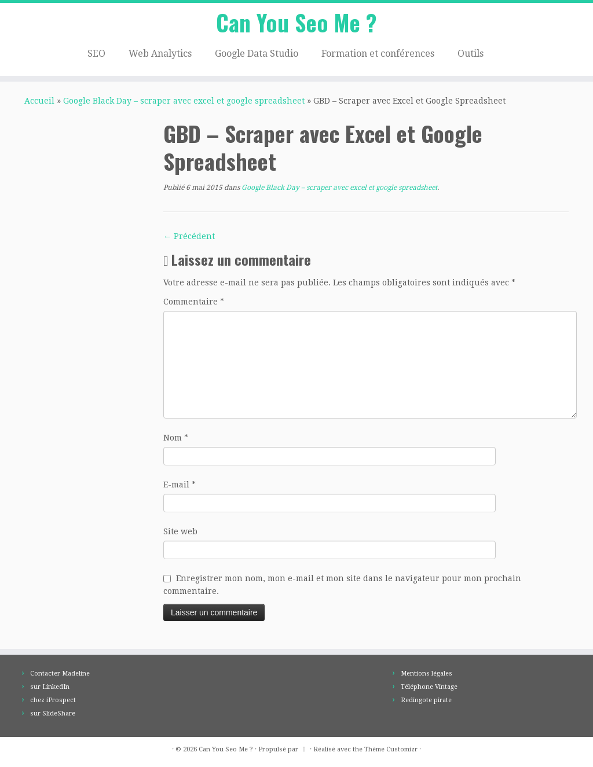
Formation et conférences (377, 55)
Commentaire (193, 305)
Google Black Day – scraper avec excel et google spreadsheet (184, 104)
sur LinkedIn (49, 687)
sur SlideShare (52, 713)
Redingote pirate (426, 700)
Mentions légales (426, 673)
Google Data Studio (256, 55)
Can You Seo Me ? (296, 23)
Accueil (39, 104)
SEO (96, 55)
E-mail (179, 488)
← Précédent (189, 239)
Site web (180, 535)
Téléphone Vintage (429, 687)
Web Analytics (160, 55)
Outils (470, 55)
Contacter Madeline (60, 673)
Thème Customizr (391, 749)
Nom (175, 441)
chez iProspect (53, 700)
